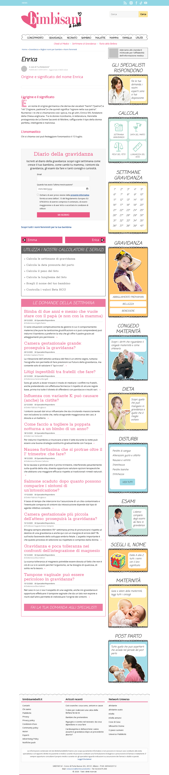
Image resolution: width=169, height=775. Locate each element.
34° (135, 221)
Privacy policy (28, 720)
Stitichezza (118, 474)
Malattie (100, 38)
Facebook (136, 3)
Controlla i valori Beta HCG (46, 290)
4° (135, 189)
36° (114, 226)
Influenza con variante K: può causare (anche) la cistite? (61, 398)
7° (121, 194)
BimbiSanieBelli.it (51, 20)
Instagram (131, 3)
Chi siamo (26, 709)
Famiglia (127, 38)
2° (121, 189)
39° (135, 226)
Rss (125, 3)
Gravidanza (55, 38)
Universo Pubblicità (117, 734)
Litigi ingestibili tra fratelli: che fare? (60, 372)
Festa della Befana (108, 44)
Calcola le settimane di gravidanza (50, 259)
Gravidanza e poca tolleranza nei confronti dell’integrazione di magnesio (62, 548)
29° (135, 215)
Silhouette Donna (116, 726)
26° (114, 215)
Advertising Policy (30, 738)
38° (128, 226)
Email (39, 174)
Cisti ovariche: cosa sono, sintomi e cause (84, 705)
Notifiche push (29, 742)
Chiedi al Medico (61, 44)
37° (121, 226)
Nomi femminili (70, 49)
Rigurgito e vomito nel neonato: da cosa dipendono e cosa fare (84, 723)
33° (128, 221)
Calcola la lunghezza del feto (46, 277)
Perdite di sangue (121, 451)
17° (121, 205)
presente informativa (80, 195)
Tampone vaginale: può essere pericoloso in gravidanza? (54, 577)
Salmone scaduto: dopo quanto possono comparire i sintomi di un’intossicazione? (62, 486)
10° (141, 194)
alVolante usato (116, 709)
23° (128, 210)
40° (141, 226)
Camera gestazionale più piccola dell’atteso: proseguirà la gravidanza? (60, 516)
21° (114, 210)
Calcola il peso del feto (42, 271)
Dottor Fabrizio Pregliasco (36, 407)
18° (128, 205)
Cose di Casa (114, 722)
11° (114, 200)
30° (141, 215)
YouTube (145, 3)
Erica (95, 240)
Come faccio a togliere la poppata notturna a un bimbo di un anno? (57, 426)
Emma (32, 240)
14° (134, 200)
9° (135, 194)
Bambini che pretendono (77, 717)
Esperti (25, 735)
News (24, 3)
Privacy (25, 716)
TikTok (141, 3)
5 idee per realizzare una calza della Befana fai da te (82, 711)
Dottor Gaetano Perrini (35, 355)
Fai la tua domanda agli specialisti (63, 607)
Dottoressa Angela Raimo (36, 323)
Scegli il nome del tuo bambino (48, 283)
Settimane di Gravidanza (84, 44)
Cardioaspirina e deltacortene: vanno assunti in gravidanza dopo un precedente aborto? (85, 732)
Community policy (30, 727)
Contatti (26, 705)
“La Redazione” (43, 67)
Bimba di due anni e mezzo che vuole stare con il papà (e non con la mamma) (63, 314)
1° (114, 189)
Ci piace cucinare (116, 730)
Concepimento (35, 38)
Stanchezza (118, 465)
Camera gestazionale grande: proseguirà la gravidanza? (52, 345)
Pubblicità (26, 713)
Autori (25, 731)
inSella (111, 713)
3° (128, 189)
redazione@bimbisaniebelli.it (78, 769)
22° (121, 210)
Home (24, 49)
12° (121, 200)
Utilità (139, 38)
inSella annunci (115, 717)
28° (128, 215)
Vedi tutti (127, 482)
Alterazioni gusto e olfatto (126, 455)
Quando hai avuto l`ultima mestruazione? (55, 184)
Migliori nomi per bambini (51, 49)
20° (141, 205)
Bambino (86, 38)
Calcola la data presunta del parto (50, 265)
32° (121, 221)
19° (134, 205)
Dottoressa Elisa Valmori (35, 558)
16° (114, 205)
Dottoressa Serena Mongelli (37, 379)
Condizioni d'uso (29, 724)
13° (128, 200)
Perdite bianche (120, 469)
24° (135, 210)
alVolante (113, 705)
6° (114, 194)
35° (141, 221)
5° (141, 189)
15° (141, 200)
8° (128, 194)
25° (141, 210)
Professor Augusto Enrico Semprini (40, 526)
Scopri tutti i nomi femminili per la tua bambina (46, 227)
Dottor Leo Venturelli (34, 436)
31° (114, 221)
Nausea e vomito (121, 460)
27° (121, 215)
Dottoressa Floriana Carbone (37, 461)
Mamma (114, 38)
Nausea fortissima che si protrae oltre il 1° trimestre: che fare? (63, 452)
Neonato (72, 38)
